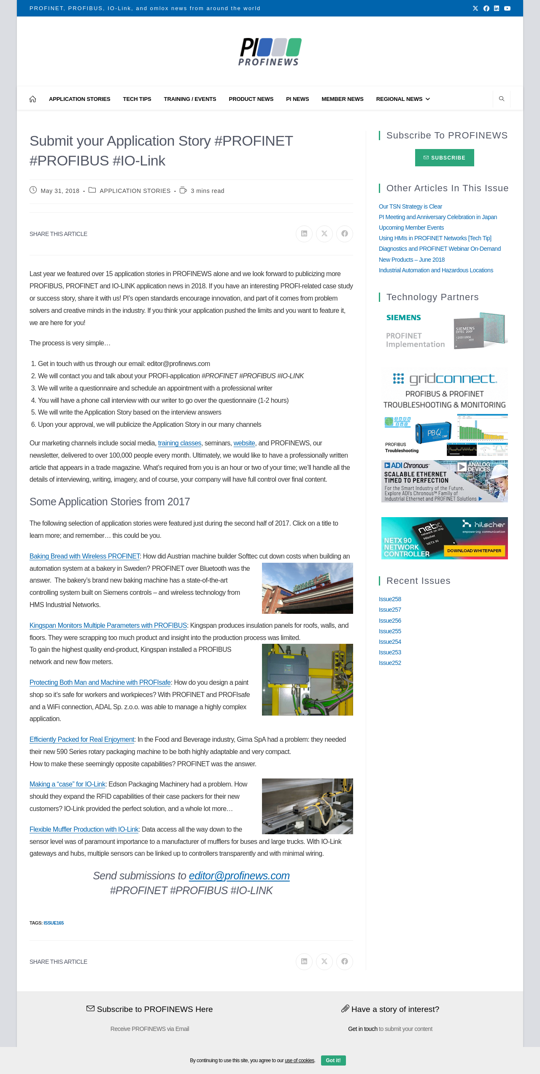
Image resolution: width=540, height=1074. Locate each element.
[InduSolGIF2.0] (444, 434)
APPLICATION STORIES (135, 190)
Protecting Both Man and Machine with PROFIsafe (100, 682)
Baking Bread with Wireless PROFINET (85, 556)
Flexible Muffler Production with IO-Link (84, 829)
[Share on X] (324, 233)
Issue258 (390, 599)
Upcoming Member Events (411, 227)
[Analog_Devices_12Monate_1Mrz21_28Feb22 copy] (444, 480)
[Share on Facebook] (344, 233)
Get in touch (363, 1028)
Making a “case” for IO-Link (67, 784)
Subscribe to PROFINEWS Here (149, 1009)
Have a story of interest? (390, 1009)
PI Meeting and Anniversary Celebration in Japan (438, 217)
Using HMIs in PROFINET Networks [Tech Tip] (435, 238)
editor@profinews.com (239, 875)
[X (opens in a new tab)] (475, 8)
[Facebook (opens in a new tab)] (486, 8)
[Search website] (502, 99)
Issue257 (390, 609)
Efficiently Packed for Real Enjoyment (82, 739)
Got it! (333, 1060)
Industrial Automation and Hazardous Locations (436, 270)
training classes (179, 443)
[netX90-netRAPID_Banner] (444, 537)
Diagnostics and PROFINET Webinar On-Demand (440, 248)
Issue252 (390, 662)
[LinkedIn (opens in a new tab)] (496, 8)
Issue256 (390, 620)
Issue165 (53, 922)
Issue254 (390, 641)
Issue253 (390, 652)
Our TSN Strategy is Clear (410, 206)
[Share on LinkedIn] (304, 233)
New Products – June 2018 (412, 259)
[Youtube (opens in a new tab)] (506, 8)
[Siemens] (444, 331)
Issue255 (390, 631)
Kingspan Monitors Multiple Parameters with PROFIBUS (108, 625)
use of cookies (299, 1060)
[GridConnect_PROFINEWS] (444, 388)
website (244, 443)
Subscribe (444, 158)
